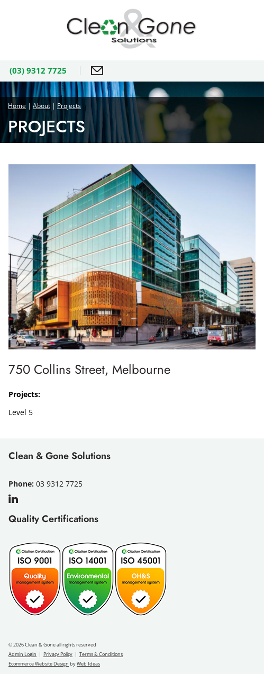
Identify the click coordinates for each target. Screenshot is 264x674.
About (41, 105)
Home (17, 105)
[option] (132, 256)
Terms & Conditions (101, 654)
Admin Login (22, 654)
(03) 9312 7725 (38, 70)
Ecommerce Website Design (38, 663)
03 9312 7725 (59, 484)
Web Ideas (88, 663)
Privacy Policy (57, 654)
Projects (69, 105)
